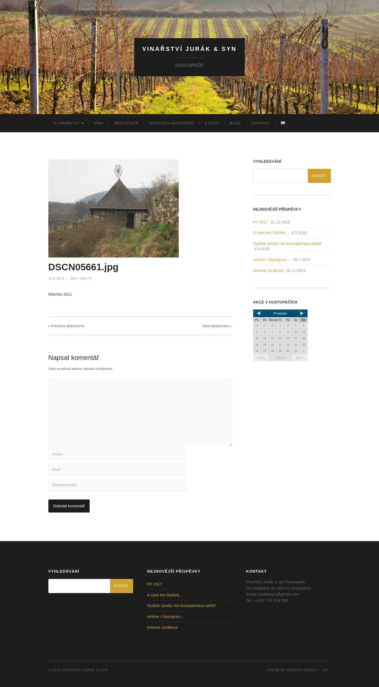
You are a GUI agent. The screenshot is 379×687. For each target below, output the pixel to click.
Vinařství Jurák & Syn (189, 49)
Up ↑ (326, 670)
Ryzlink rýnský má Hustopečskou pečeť (287, 243)
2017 (299, 358)
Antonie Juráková (268, 270)
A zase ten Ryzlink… (271, 233)
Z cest (212, 123)
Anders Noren (302, 670)
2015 (261, 358)
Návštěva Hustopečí (171, 123)
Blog (235, 123)
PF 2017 (260, 222)
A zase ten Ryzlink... (165, 595)
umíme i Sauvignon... (165, 616)
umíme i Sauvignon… (272, 259)
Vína (98, 123)
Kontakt (261, 123)
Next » (217, 326)
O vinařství (66, 123)
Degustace (126, 123)
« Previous (66, 326)
